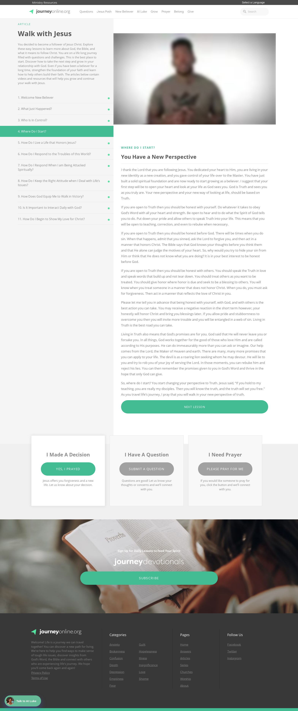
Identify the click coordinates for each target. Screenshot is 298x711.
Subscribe (149, 578)
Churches (186, 672)
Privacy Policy (40, 673)
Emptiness (116, 679)
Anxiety (114, 645)
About (184, 686)
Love (142, 672)
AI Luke (142, 11)
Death (113, 665)
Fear (112, 686)
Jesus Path (104, 11)
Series (184, 665)
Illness (143, 658)
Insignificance (148, 665)
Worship (185, 679)
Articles (185, 658)
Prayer (166, 11)
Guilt (142, 645)
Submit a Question (146, 469)
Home (184, 645)
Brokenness (117, 651)
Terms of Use (39, 678)
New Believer (124, 11)
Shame (144, 679)
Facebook (234, 645)
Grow (154, 11)
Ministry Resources (44, 3)
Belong (179, 11)
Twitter (232, 651)
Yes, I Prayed (68, 469)
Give (191, 11)
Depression (116, 672)
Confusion (116, 658)
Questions (86, 11)
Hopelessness (148, 651)
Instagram (234, 658)
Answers (185, 651)
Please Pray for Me (225, 469)
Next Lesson (194, 407)
